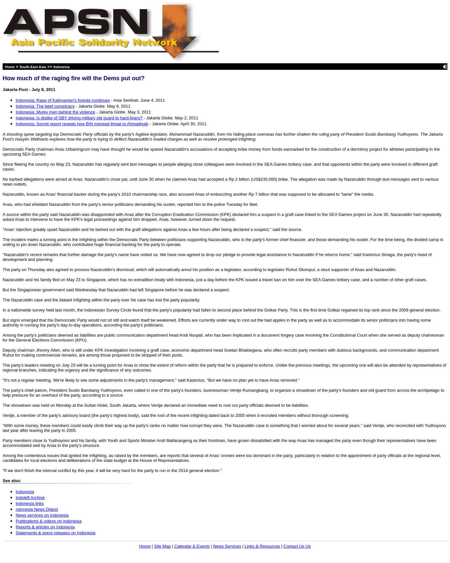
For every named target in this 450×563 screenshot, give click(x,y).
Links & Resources (262, 546)
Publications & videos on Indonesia (49, 521)
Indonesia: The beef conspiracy (45, 106)
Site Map (162, 546)
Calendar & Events (191, 546)
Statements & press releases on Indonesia (55, 532)
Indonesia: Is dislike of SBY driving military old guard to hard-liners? (79, 117)
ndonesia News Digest (37, 509)
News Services (227, 546)
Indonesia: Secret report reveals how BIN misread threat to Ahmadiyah (82, 123)
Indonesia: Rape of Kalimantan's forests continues (63, 100)
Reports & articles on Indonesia (45, 527)
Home (10, 67)
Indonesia (61, 67)
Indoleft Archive (30, 497)
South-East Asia (33, 67)
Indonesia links (30, 503)
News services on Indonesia (42, 515)
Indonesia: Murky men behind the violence (55, 112)
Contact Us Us (297, 546)
